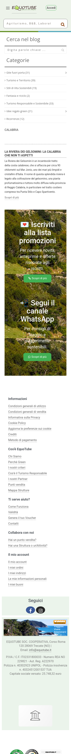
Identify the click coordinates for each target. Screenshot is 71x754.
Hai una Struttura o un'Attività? (27, 545)
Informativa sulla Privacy (24, 417)
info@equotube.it (40, 650)
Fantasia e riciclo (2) (18, 95)
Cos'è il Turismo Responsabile (27, 473)
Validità (13, 512)
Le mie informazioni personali (27, 579)
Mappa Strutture (18, 490)
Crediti (12, 434)
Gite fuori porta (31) (18, 72)
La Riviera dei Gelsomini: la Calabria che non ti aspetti (33, 153)
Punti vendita (16, 484)
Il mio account (17, 562)
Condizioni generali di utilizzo (27, 406)
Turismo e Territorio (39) (20, 80)
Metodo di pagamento (22, 440)
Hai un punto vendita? (22, 540)
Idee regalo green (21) (19, 111)
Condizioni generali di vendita (27, 412)
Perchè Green (17, 462)
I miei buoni (15, 584)
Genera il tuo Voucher (22, 518)
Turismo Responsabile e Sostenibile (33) (29, 103)
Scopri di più (12, 197)
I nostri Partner (18, 479)
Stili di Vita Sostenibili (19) (21, 88)
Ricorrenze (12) (15, 119)
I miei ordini (15, 567)
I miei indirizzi (17, 573)
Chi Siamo (14, 456)
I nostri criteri (16, 467)
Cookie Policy (17, 423)
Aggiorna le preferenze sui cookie (29, 428)
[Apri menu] (7, 8)
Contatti (13, 523)
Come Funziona (18, 506)
